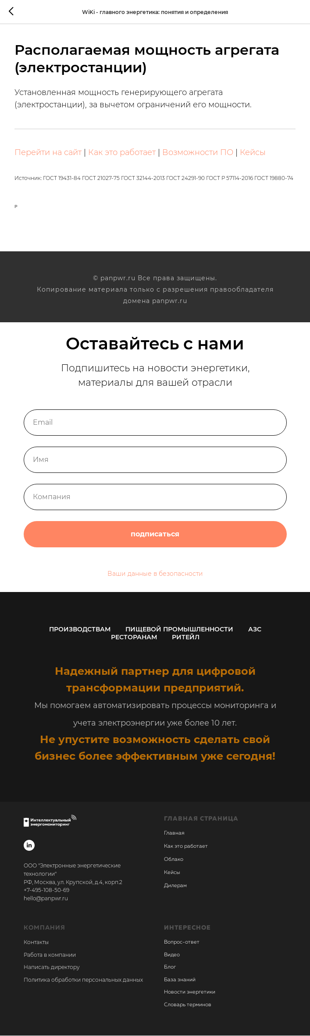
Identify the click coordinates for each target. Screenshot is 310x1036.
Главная (174, 834)
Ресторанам (134, 637)
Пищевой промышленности (179, 630)
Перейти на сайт (48, 153)
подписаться (155, 535)
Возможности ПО (198, 153)
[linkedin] (29, 846)
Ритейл (186, 637)
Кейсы (253, 153)
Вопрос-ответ (182, 942)
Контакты (36, 942)
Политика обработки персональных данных (83, 980)
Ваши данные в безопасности (155, 574)
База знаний (180, 980)
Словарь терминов (187, 1005)
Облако (173, 860)
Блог (170, 967)
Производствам (79, 630)
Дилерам (175, 886)
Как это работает (122, 153)
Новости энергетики (189, 992)
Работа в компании (50, 955)
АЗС (254, 630)
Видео (172, 955)
